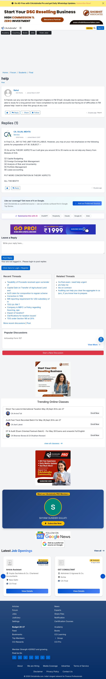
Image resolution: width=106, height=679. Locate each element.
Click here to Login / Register (15, 268)
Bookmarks (17, 634)
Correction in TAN (15, 296)
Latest (16, 551)
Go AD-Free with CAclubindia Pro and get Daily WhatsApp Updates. (51, 3)
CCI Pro (57, 642)
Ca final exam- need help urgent (72, 282)
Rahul (16, 90)
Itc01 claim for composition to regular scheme (27, 293)
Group (58, 638)
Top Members (18, 638)
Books (25, 33)
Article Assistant (13, 569)
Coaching (16, 33)
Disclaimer (38, 671)
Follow (35, 113)
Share (25, 113)
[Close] (103, 3)
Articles (15, 606)
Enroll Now (95, 413)
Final (3, 82)
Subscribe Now (53, 523)
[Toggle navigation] (20, 28)
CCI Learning (60, 634)
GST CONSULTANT (66, 569)
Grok (88, 216)
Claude (67, 216)
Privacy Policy (53, 671)
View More (94, 344)
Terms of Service (81, 666)
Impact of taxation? (15, 313)
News (56, 606)
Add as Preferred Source (87, 203)
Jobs (32, 33)
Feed (14, 630)
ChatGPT (44, 216)
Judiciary (16, 617)
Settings (15, 621)
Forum (15, 610)
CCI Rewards (18, 642)
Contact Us (67, 671)
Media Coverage (50, 666)
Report (99, 112)
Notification (59, 617)
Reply (15, 113)
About (20, 666)
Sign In (100, 28)
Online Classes (53, 401)
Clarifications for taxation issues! (21, 316)
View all (99, 551)
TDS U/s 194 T (13, 304)
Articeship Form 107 (13, 338)
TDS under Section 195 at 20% (20, 318)
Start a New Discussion (53, 353)
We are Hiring (33, 666)
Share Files (59, 614)
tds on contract (65, 287)
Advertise (65, 666)
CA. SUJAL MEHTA (22, 132)
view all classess (53, 443)
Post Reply (7, 258)
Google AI (77, 216)
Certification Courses (63, 621)
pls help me (63, 285)
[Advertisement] (53, 53)
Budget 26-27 (18, 627)
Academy (5, 33)
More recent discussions (14, 323)
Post (29, 323)
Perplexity (56, 216)
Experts (57, 610)
